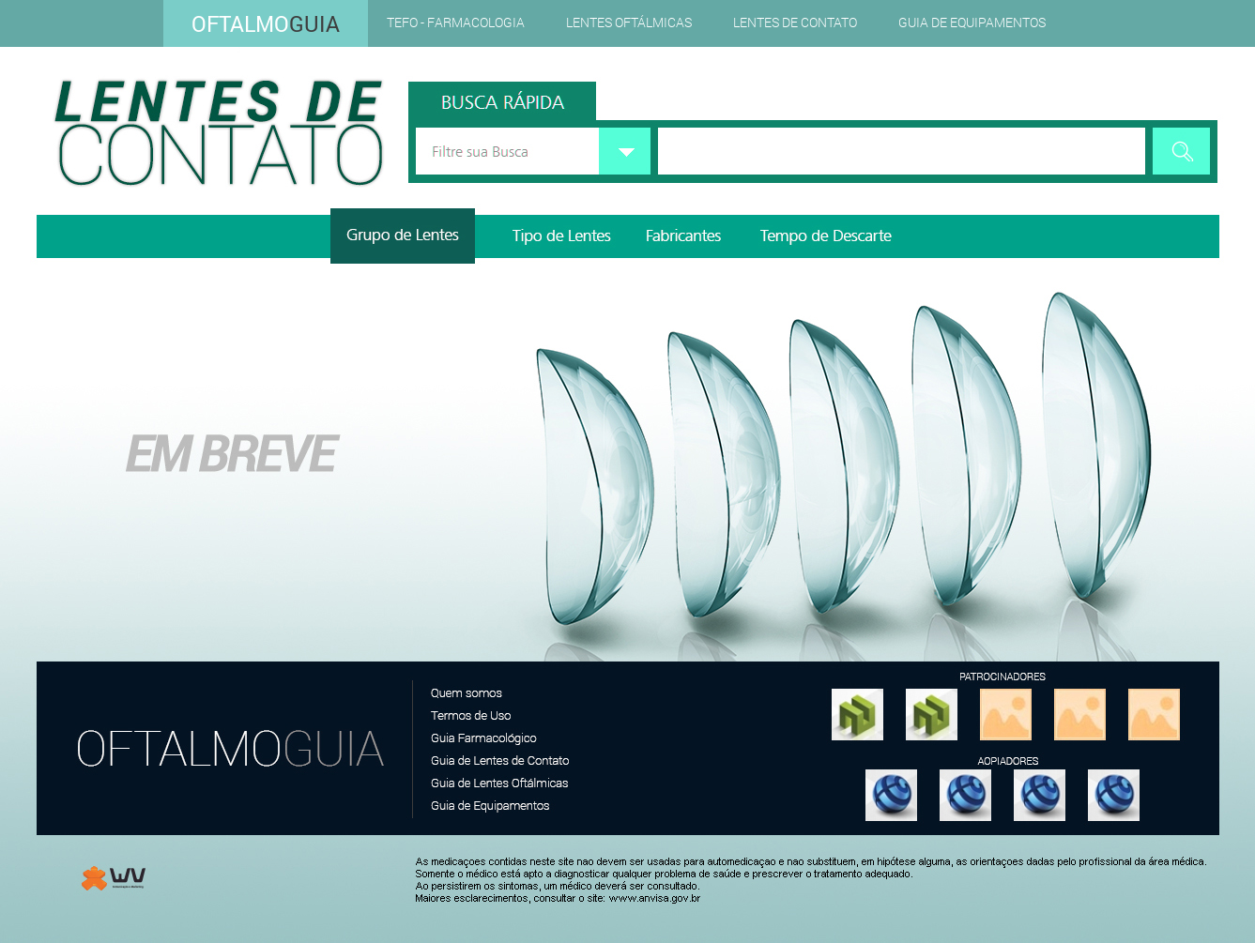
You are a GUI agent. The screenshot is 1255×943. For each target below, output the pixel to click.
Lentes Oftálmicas (629, 22)
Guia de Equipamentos (972, 22)
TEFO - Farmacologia (456, 22)
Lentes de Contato (795, 22)
